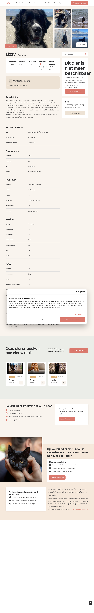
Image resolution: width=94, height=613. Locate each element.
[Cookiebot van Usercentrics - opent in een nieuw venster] (77, 292)
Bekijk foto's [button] (81, 44)
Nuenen (32, 382)
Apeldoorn (11, 382)
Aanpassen (46, 320)
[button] (39, 3)
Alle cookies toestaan (73, 320)
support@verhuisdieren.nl (80, 509)
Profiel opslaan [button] (75, 54)
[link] (33, 3)
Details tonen (78, 314)
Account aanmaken (79, 3)
